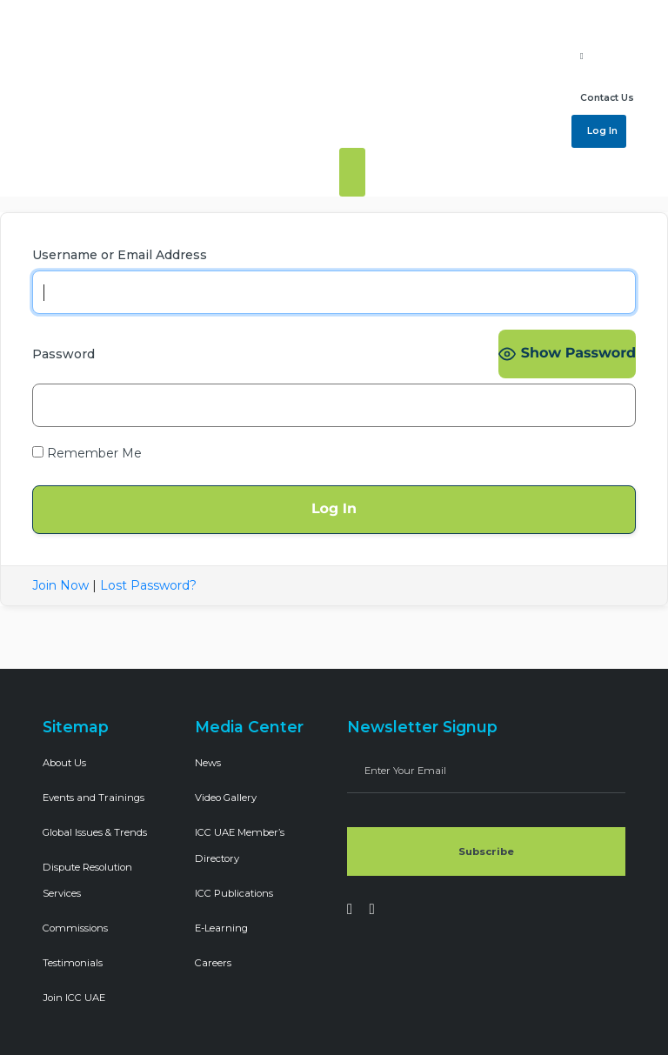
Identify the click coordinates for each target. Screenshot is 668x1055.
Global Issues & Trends (95, 832)
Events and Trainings (93, 797)
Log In (601, 131)
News (208, 763)
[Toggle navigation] (352, 172)
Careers (213, 963)
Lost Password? (148, 585)
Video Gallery (226, 797)
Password (63, 354)
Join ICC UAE (74, 998)
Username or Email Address (119, 255)
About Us (64, 763)
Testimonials (73, 963)
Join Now (60, 585)
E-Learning (221, 928)
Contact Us (607, 97)
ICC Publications (234, 893)
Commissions (75, 928)
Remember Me (87, 453)
